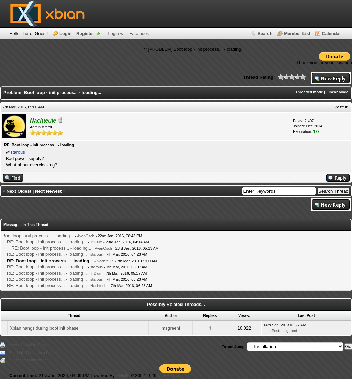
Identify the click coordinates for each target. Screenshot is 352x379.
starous (17, 152)
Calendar (331, 33)
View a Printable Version (29, 345)
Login (65, 33)
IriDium (96, 242)
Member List (297, 33)
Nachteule (105, 261)
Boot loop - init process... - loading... (38, 235)
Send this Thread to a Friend (33, 353)
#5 (347, 107)
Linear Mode (337, 92)
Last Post (271, 331)
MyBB (122, 375)
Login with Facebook (128, 33)
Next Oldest (19, 191)
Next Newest (48, 191)
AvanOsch (86, 236)
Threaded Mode (309, 92)
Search (264, 33)
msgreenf (171, 328)
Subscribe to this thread (29, 360)
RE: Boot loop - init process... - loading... (47, 241)
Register (85, 33)
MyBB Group (170, 375)
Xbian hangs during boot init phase (44, 328)
